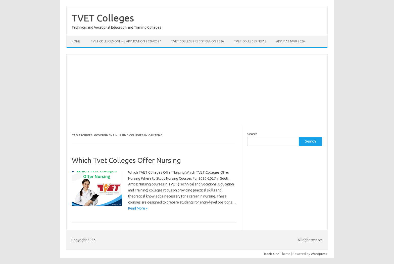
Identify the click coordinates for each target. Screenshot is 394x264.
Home (76, 41)
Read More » (137, 208)
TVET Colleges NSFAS (250, 41)
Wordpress (319, 253)
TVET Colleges (103, 18)
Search (252, 134)
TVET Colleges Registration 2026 (197, 41)
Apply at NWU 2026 (290, 41)
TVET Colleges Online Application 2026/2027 (126, 41)
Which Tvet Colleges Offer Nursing (126, 160)
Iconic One (271, 253)
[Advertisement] (197, 89)
